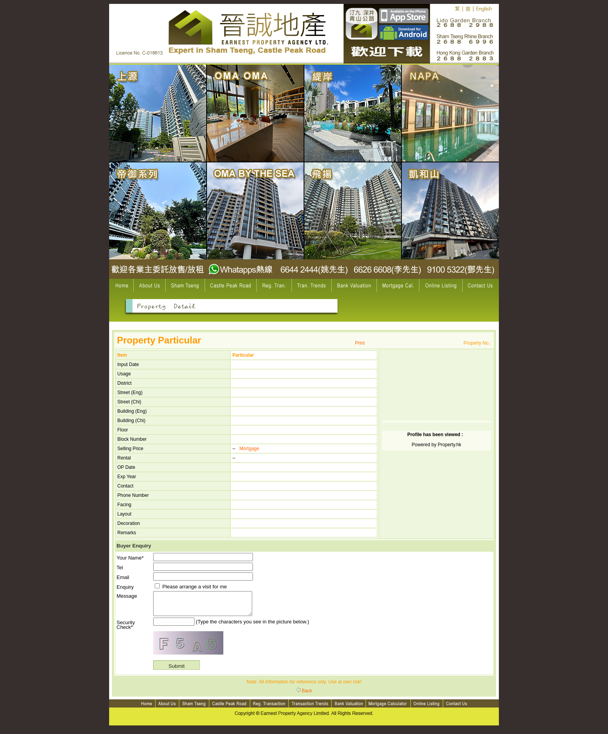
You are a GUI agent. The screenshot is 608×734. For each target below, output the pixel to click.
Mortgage (249, 448)
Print (360, 343)
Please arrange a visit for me (191, 587)
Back (304, 695)
